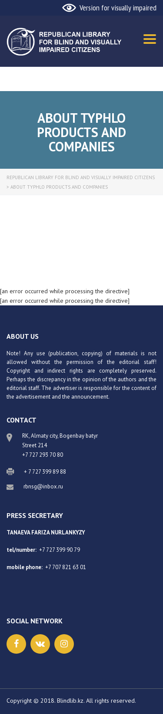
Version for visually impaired (118, 8)
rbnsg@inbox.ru (43, 486)
